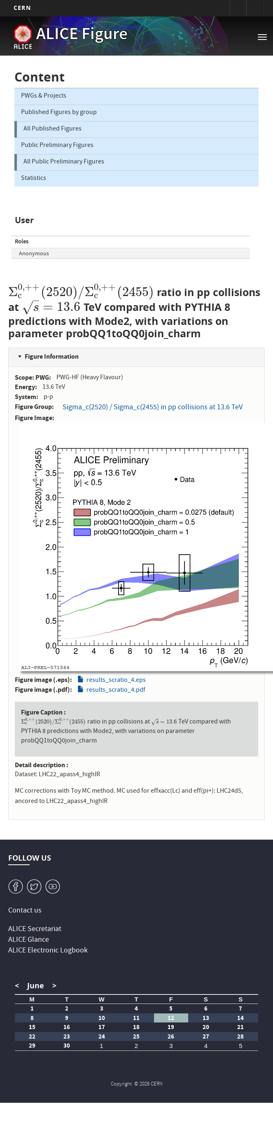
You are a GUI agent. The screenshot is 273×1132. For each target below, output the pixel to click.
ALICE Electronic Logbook (48, 951)
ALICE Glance (28, 940)
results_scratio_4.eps (116, 681)
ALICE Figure (82, 35)
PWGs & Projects (43, 97)
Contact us (25, 911)
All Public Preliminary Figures (63, 162)
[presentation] (81, 292)
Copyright (122, 1084)
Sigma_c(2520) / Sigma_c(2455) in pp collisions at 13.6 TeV (153, 407)
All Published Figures (52, 129)
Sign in (238, 8)
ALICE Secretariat (34, 930)
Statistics (33, 179)
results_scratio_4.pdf (115, 691)
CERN (22, 8)
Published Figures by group (59, 113)
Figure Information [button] (52, 356)
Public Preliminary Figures (57, 146)
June (35, 985)
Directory (254, 8)
